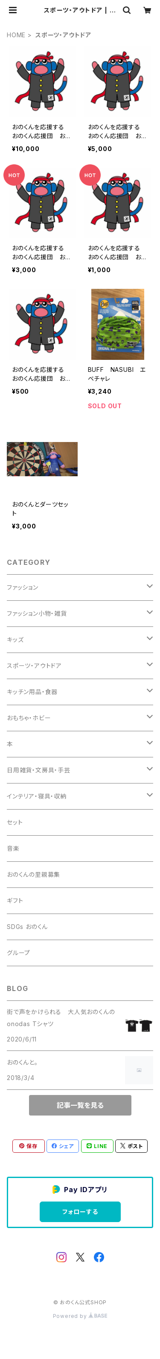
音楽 (13, 848)
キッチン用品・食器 (32, 691)
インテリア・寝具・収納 (37, 796)
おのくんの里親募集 (33, 874)
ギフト (15, 900)
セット (15, 822)
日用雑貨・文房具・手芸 (38, 770)
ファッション (22, 587)
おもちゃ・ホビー (29, 717)
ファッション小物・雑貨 (37, 613)
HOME (16, 35)
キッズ (15, 639)
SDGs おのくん (27, 926)
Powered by (80, 1316)
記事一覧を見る (80, 1105)
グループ (18, 952)
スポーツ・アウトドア (34, 665)
